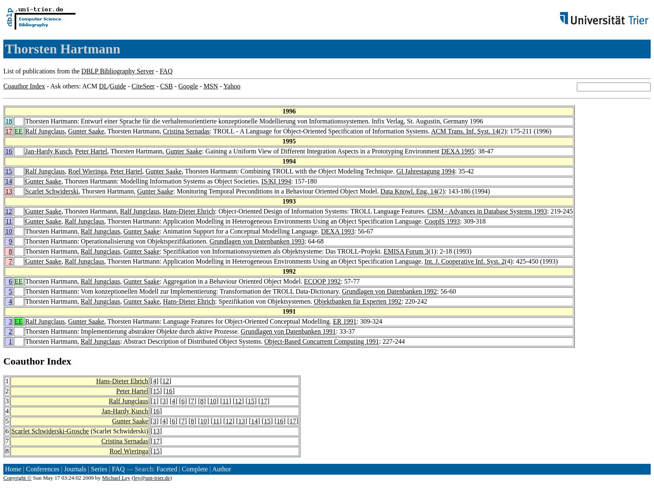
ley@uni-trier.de (151, 478)
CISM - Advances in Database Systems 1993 (487, 211)
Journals (75, 469)
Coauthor (23, 361)
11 (9, 221)
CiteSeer (143, 86)
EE (19, 131)
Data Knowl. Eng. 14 (408, 191)
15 (8, 171)
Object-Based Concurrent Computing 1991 (321, 341)
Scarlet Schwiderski (52, 191)
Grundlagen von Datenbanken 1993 (256, 241)
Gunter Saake (86, 131)
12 (8, 211)
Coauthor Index (24, 86)
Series (99, 469)
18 (8, 121)
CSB (166, 86)
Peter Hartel (91, 151)
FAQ (166, 71)
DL (103, 86)
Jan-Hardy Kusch (48, 151)
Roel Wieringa (87, 171)
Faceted (166, 469)
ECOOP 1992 (322, 281)
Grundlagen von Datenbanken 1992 (389, 291)
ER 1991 (344, 321)
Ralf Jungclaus (45, 131)
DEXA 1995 (458, 151)
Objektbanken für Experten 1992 (357, 301)
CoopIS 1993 (442, 221)
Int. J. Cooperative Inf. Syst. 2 (465, 261)
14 (8, 181)
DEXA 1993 (338, 231)
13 (8, 191)
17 (8, 131)
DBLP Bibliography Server (117, 71)
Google (188, 86)
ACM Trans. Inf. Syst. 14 (464, 131)
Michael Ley (116, 478)
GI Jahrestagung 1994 (425, 171)
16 (8, 151)
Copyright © (17, 478)
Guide (118, 86)
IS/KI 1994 (276, 181)
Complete (195, 469)
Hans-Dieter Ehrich (189, 211)
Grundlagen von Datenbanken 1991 (288, 331)
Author (221, 469)
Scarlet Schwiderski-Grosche (50, 431)
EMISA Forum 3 (406, 251)
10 (8, 231)
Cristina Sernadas (186, 131)
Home (13, 469)
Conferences (42, 469)
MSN (211, 86)
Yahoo (231, 86)
